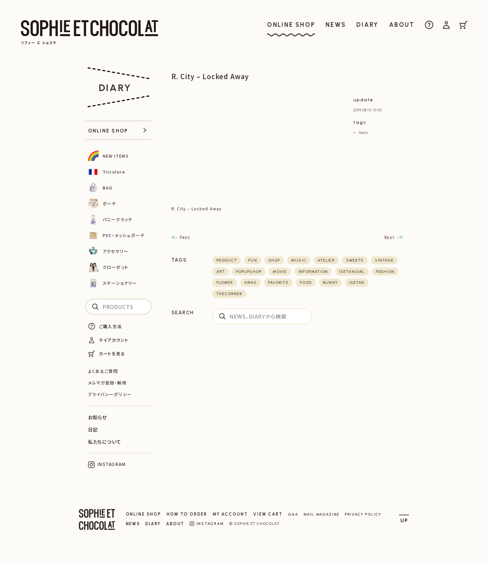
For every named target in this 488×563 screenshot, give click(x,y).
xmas (250, 282)
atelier (326, 260)
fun (252, 260)
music (363, 132)
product (226, 260)
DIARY (153, 523)
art (220, 271)
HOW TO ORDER (186, 514)
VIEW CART (268, 514)
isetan (357, 282)
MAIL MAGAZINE (321, 514)
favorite (278, 282)
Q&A (293, 514)
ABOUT (175, 523)
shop (274, 260)
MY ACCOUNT (230, 514)
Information (313, 271)
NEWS (133, 523)
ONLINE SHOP (143, 514)
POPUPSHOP (248, 271)
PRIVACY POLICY (363, 514)
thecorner (229, 293)
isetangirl (352, 271)
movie (280, 271)
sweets (355, 260)
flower (224, 282)
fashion (385, 271)
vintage (384, 260)
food (306, 282)
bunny (330, 282)
